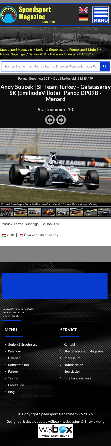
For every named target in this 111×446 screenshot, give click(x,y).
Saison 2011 (37, 54)
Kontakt (69, 345)
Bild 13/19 (86, 54)
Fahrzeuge (16, 385)
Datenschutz (73, 365)
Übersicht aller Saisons (39, 235)
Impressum (72, 358)
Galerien (14, 358)
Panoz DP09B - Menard (74, 95)
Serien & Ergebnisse (50, 50)
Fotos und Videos (62, 54)
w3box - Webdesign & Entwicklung (76, 421)
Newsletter (72, 372)
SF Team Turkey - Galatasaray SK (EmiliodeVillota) (60, 89)
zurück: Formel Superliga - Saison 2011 (30, 224)
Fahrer (13, 372)
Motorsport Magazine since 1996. (29, 289)
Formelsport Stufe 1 (83, 50)
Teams (13, 378)
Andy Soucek (16, 86)
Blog (11, 392)
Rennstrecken (18, 365)
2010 (8, 235)
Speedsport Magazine (16, 50)
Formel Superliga (12, 54)
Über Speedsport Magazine (84, 351)
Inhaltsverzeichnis (77, 378)
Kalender (14, 351)
